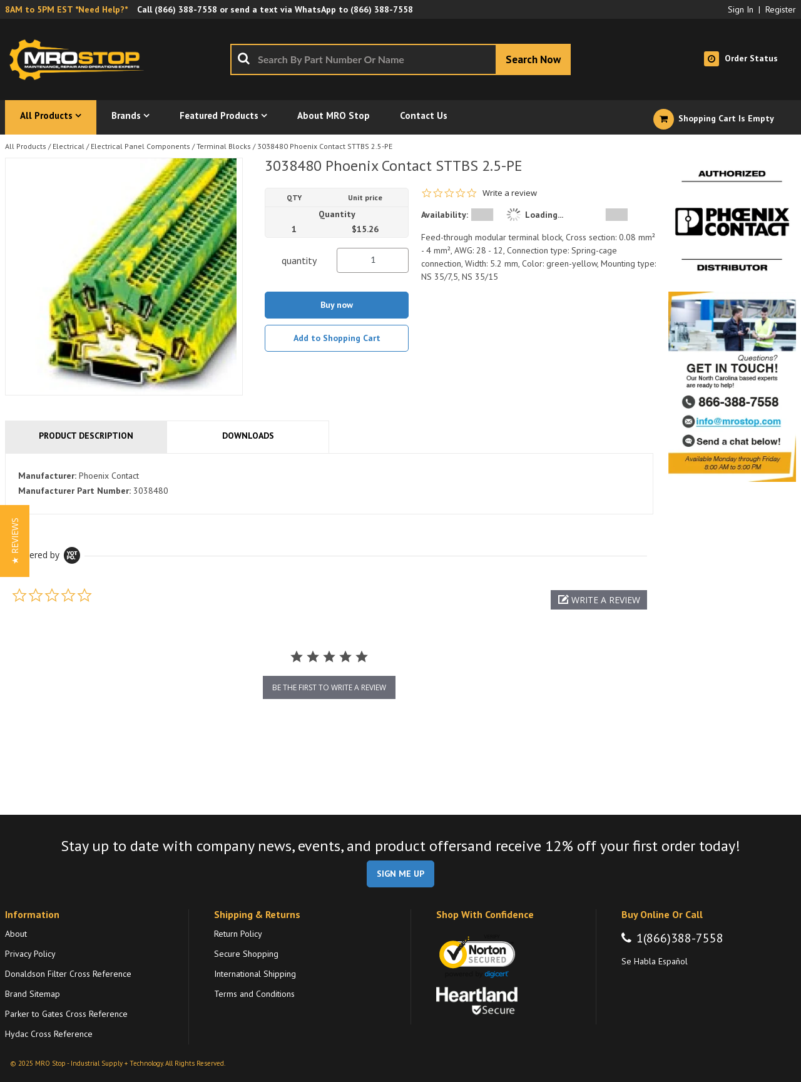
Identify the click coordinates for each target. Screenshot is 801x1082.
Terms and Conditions (254, 993)
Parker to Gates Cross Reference (66, 1013)
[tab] (329, 483)
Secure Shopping (246, 953)
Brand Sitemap (32, 993)
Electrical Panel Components (140, 146)
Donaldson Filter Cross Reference (68, 973)
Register (780, 9)
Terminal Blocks (223, 146)
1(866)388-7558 (679, 938)
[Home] (80, 59)
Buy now (336, 304)
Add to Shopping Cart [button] (336, 338)
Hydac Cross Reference (49, 1033)
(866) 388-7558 (186, 9)
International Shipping (255, 973)
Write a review (509, 193)
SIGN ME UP (400, 873)
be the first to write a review (329, 687)
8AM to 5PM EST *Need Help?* (66, 9)
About (16, 933)
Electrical (68, 146)
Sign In (740, 9)
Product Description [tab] (86, 435)
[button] (599, 600)
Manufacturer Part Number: (74, 490)
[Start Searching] (533, 59)
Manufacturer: (47, 475)
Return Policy (238, 933)
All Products (25, 146)
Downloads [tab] (248, 435)
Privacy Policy (30, 953)
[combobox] (400, 59)
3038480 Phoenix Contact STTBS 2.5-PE (324, 146)
